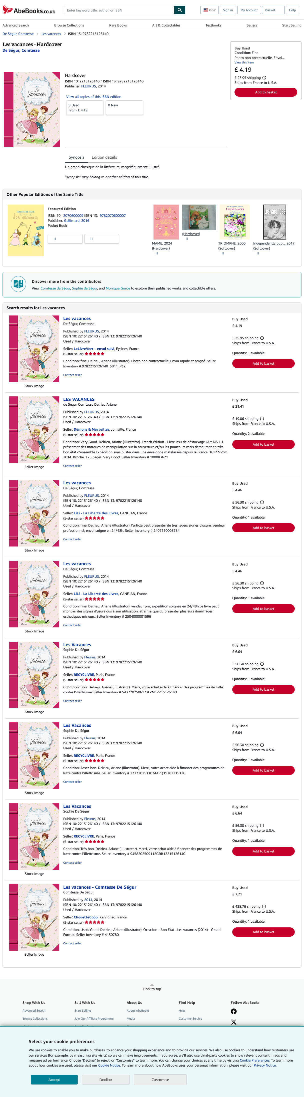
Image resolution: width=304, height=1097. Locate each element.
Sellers (252, 25)
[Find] (179, 10)
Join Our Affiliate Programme (94, 1018)
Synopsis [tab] (76, 157)
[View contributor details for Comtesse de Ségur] (21, 50)
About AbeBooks (138, 1010)
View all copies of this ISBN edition (93, 96)
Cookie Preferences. (255, 1060)
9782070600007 (113, 215)
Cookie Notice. (109, 1065)
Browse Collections (69, 25)
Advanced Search (15, 25)
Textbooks (213, 25)
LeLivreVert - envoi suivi (94, 348)
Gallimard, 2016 (76, 220)
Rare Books (118, 25)
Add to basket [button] (266, 92)
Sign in (228, 10)
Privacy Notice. (265, 1065)
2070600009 (73, 215)
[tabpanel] (145, 171)
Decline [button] (106, 1080)
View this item (244, 62)
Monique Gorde (118, 288)
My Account (249, 10)
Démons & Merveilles (91, 429)
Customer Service (190, 1018)
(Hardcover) (191, 234)
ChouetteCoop (86, 917)
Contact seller (72, 375)
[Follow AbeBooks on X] (234, 1022)
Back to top (152, 989)
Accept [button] (54, 1080)
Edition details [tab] (104, 157)
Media (131, 1018)
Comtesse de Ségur (55, 288)
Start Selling (292, 25)
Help (292, 10)
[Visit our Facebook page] (234, 1012)
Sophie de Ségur (84, 288)
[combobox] (119, 10)
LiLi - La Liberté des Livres (96, 513)
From (85, 107)
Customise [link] (160, 1079)
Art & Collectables (166, 25)
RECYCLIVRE (84, 674)
